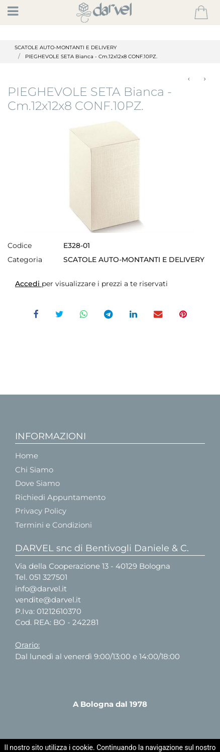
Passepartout (135, 743)
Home (26, 455)
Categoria (25, 259)
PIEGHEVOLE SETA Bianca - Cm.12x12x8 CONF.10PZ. (91, 56)
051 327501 (48, 577)
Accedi (28, 283)
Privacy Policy (40, 511)
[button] (201, 12)
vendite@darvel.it (48, 599)
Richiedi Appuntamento (60, 497)
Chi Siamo (34, 469)
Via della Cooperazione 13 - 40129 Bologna (92, 566)
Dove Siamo (37, 483)
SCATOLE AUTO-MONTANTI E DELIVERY (66, 47)
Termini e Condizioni (53, 525)
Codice (20, 245)
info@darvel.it (41, 588)
